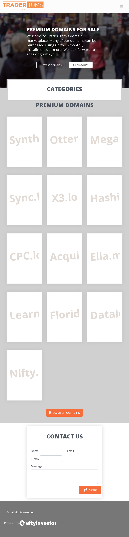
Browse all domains (64, 412)
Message (36, 466)
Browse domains (51, 65)
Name (34, 451)
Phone (34, 458)
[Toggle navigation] (121, 7)
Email (70, 451)
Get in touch (81, 65)
